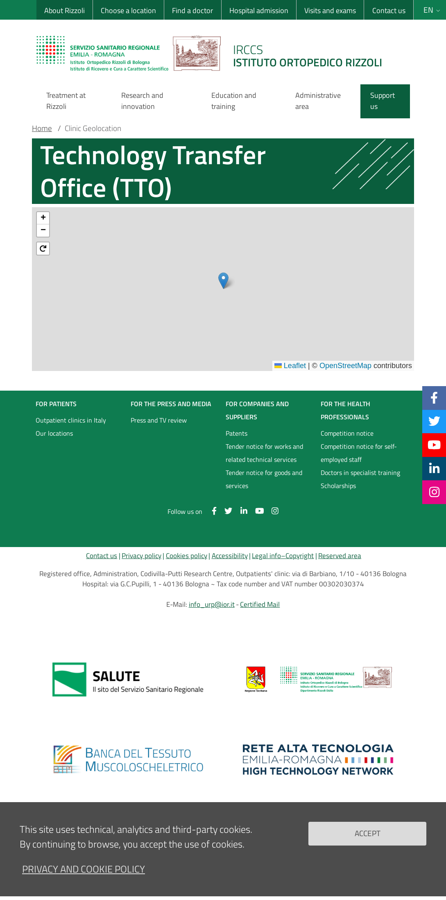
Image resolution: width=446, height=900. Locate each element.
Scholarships (338, 486)
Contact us (388, 10)
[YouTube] (434, 445)
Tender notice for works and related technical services (264, 452)
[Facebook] (434, 398)
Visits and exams (330, 10)
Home (42, 128)
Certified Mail (260, 604)
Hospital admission (258, 10)
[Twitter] (434, 421)
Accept (367, 833)
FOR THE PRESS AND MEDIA (171, 404)
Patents (236, 433)
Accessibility (230, 555)
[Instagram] (434, 492)
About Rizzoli (64, 10)
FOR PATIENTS (56, 404)
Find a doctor (192, 10)
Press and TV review (159, 420)
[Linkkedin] (434, 468)
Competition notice (347, 433)
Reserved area (339, 555)
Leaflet (290, 366)
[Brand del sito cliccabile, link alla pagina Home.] (214, 53)
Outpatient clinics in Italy (71, 420)
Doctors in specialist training (360, 472)
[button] (223, 280)
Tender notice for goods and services (264, 479)
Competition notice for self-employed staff (359, 452)
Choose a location (128, 10)
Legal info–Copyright (283, 555)
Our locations (54, 433)
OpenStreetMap (345, 366)
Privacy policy (141, 555)
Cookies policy (186, 555)
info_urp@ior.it (212, 604)
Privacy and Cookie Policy (83, 869)
